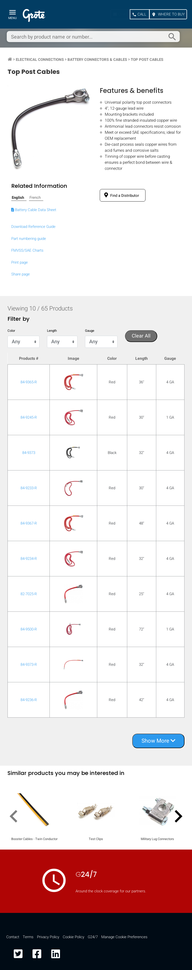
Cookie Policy (73, 937)
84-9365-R (28, 382)
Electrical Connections (40, 59)
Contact (12, 937)
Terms (28, 937)
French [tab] (35, 197)
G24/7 (93, 937)
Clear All (141, 336)
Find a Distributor (120, 195)
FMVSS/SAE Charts (27, 250)
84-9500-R (28, 629)
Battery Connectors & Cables (97, 59)
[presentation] (15, 817)
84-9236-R (28, 700)
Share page (20, 274)
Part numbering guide (28, 238)
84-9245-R (28, 417)
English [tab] (18, 197)
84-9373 (28, 452)
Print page (19, 262)
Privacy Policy (48, 937)
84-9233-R (28, 488)
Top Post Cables (147, 59)
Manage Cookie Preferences (124, 937)
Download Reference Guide (33, 226)
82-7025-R (28, 594)
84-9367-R (28, 523)
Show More (158, 741)
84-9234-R (28, 558)
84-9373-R (28, 664)
